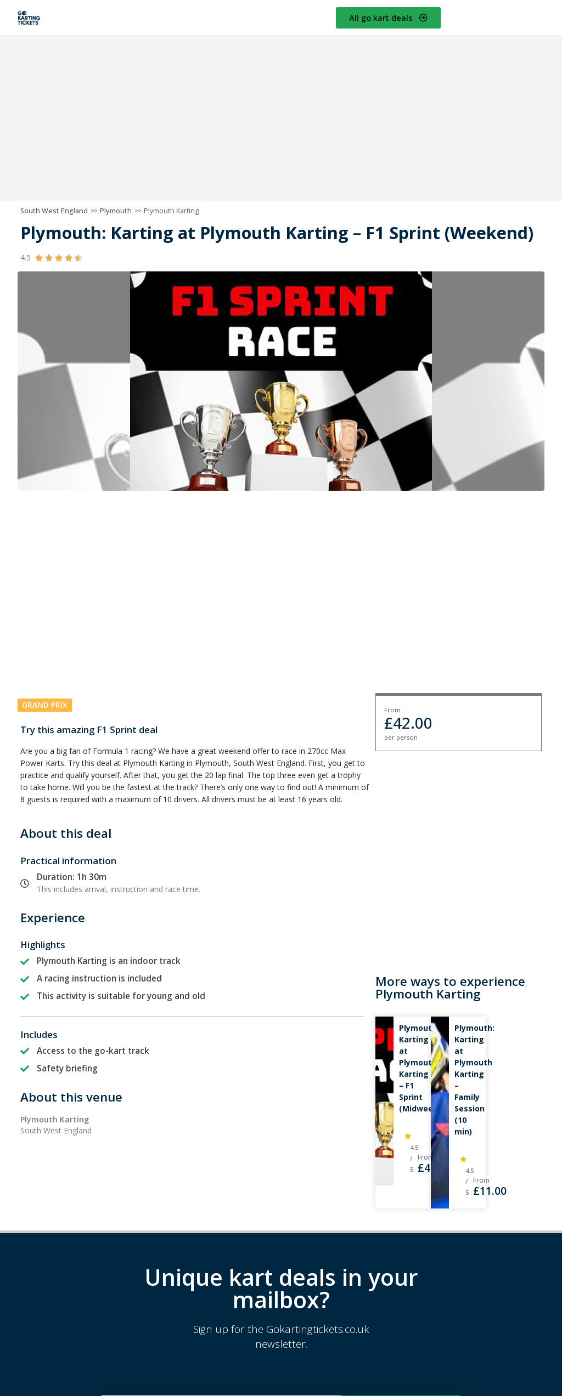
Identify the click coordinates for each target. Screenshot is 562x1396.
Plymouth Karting (171, 210)
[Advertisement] (281, 118)
